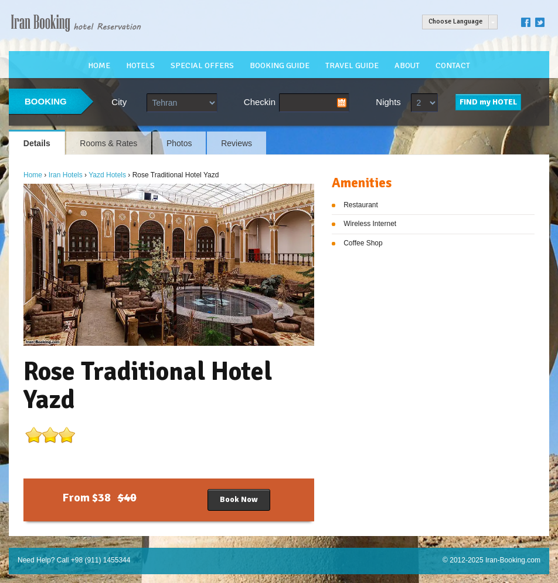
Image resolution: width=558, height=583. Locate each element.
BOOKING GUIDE (279, 65)
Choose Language (455, 21)
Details (36, 143)
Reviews (236, 143)
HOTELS (140, 65)
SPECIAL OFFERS (202, 65)
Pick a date (341, 102)
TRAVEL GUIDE (352, 65)
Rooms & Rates (108, 143)
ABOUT (407, 65)
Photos (179, 143)
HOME (99, 65)
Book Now (239, 499)
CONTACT (452, 65)
